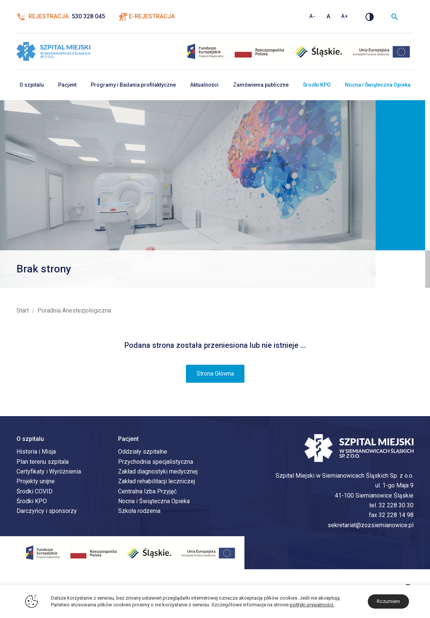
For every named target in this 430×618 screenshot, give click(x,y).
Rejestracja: (60, 16)
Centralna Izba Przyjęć (147, 491)
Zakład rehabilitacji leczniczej (156, 481)
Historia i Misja (36, 451)
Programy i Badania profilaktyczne (133, 85)
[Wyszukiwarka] (395, 16)
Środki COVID (34, 491)
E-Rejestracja (152, 16)
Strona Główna (215, 373)
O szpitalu (31, 85)
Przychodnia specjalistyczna (155, 461)
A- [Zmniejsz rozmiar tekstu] (312, 16)
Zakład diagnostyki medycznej (158, 471)
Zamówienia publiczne (261, 85)
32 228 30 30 (396, 505)
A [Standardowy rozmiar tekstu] (329, 16)
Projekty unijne (35, 481)
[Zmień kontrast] (369, 16)
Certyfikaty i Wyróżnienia (48, 471)
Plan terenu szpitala (42, 461)
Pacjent (67, 85)
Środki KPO (317, 85)
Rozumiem (388, 601)
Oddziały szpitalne (142, 451)
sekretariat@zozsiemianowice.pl (371, 525)
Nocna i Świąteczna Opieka (378, 85)
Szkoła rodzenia (139, 510)
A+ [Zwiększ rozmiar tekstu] (344, 16)
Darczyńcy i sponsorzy (46, 510)
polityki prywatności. (312, 604)
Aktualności (204, 85)
